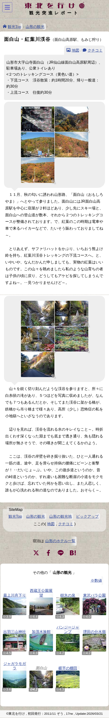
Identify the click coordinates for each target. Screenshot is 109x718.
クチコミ (95, 50)
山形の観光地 (60, 516)
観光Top (14, 26)
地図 (75, 50)
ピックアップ (87, 516)
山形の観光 (35, 27)
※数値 (96, 581)
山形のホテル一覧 (60, 541)
